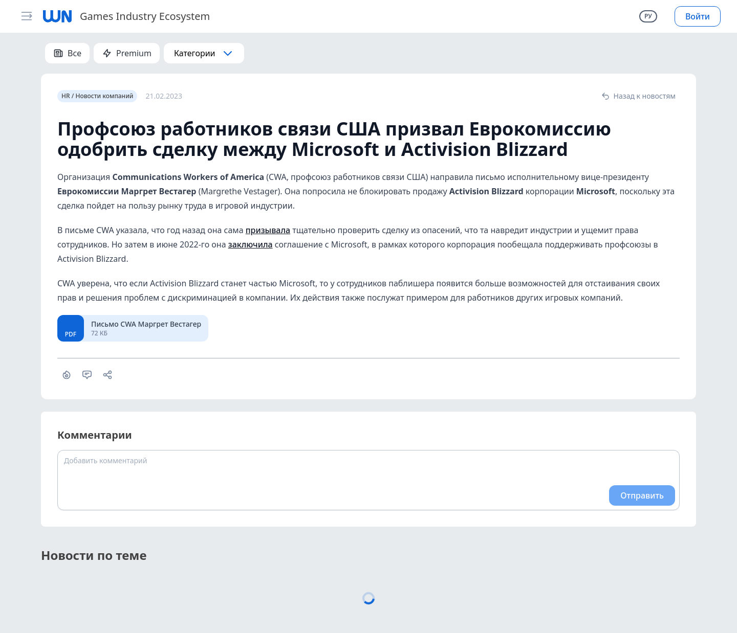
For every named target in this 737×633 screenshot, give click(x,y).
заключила (250, 244)
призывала (268, 230)
